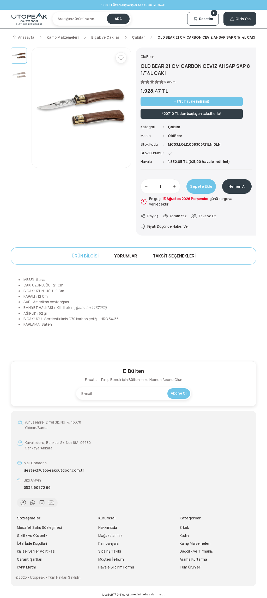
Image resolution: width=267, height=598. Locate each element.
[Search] (91, 19)
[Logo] (29, 19)
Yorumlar (125, 256)
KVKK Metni (26, 567)
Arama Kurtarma (193, 559)
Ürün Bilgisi (85, 256)
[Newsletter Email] (133, 393)
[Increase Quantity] (174, 186)
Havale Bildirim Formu (116, 567)
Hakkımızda (107, 527)
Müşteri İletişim (111, 559)
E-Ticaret (123, 594)
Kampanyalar (109, 543)
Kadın (184, 535)
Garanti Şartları (29, 559)
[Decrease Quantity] (146, 186)
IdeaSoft (108, 594)
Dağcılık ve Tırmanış (196, 551)
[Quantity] (160, 186)
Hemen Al (237, 186)
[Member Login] (239, 19)
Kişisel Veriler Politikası (36, 551)
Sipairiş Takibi (109, 551)
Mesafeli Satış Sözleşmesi (39, 527)
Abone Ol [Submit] (179, 393)
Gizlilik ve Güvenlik (32, 535)
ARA (118, 18)
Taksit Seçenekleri (174, 256)
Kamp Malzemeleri (195, 543)
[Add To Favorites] (121, 57)
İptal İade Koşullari (32, 543)
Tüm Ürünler (190, 567)
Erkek (184, 527)
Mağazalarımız (110, 535)
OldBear (175, 135)
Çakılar (174, 127)
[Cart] (203, 19)
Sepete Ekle (201, 186)
